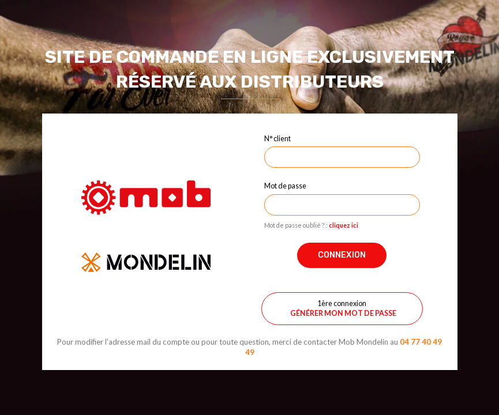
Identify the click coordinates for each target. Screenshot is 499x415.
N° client (277, 138)
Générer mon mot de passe (343, 313)
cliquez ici (343, 225)
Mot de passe (285, 185)
